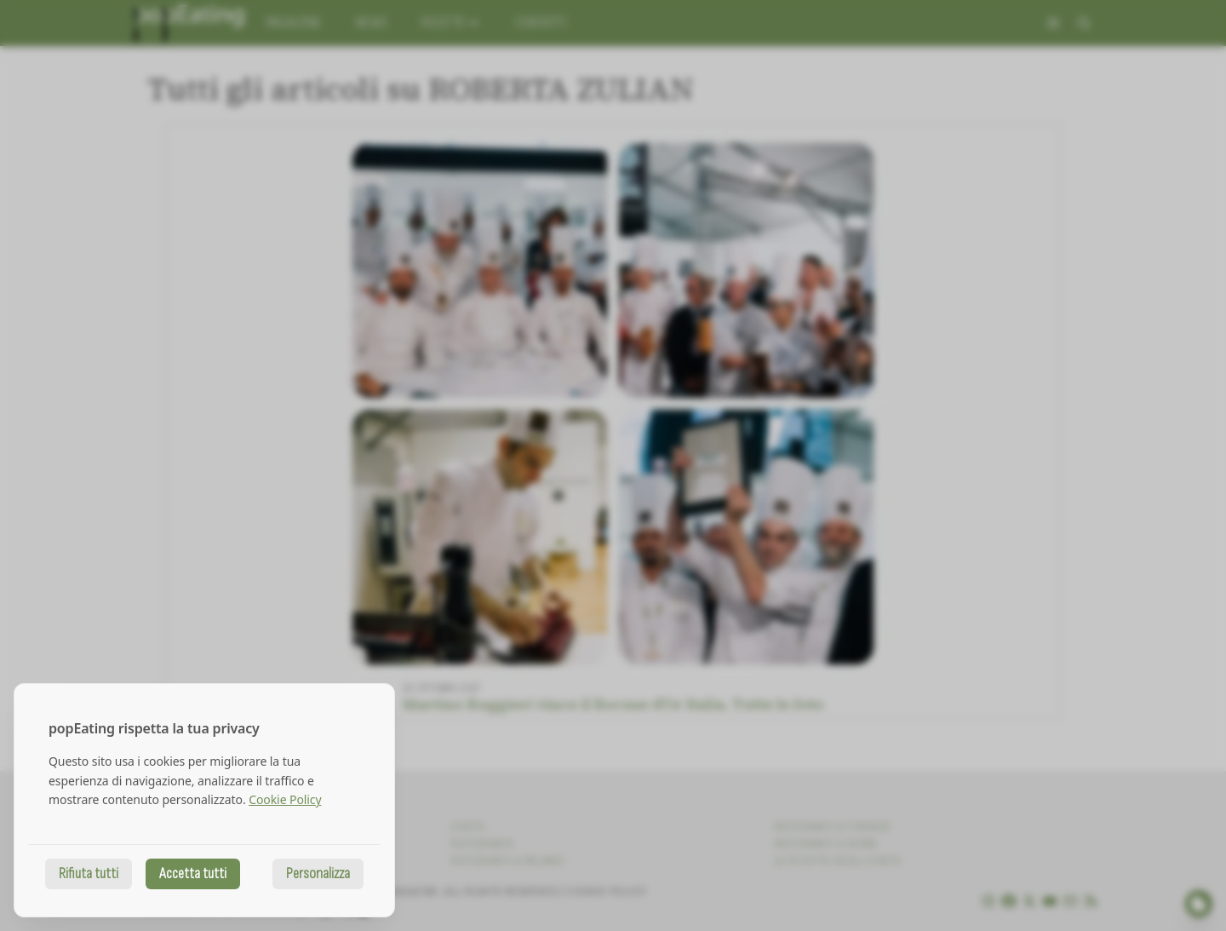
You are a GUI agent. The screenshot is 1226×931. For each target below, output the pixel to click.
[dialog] (204, 800)
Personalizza (318, 873)
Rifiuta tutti (88, 873)
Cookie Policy (285, 799)
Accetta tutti (192, 873)
